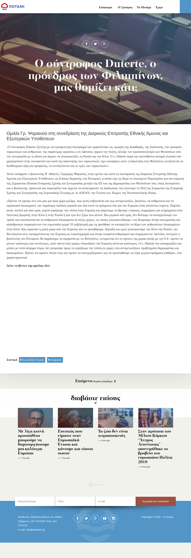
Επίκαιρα (105, 7)
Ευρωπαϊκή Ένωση (33, 359)
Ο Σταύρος (125, 7)
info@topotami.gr (35, 529)
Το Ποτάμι (144, 7)
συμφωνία (55, 359)
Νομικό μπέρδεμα (94, 381)
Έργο (159, 7)
